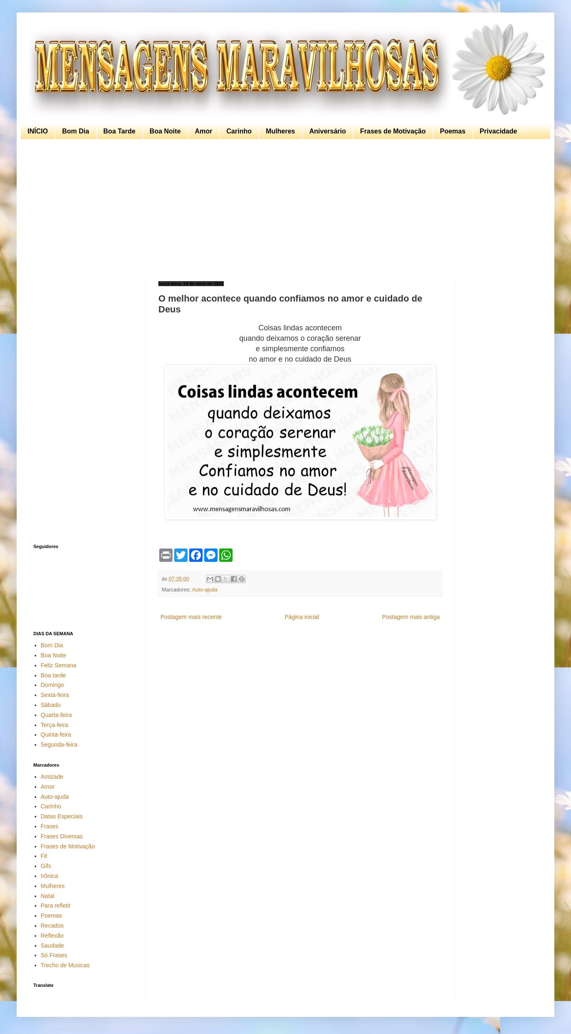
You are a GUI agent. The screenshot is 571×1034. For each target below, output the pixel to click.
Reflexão (52, 935)
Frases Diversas (62, 836)
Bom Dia (75, 131)
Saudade (52, 945)
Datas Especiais (62, 816)
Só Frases (54, 955)
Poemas (452, 131)
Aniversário (327, 131)
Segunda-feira (59, 744)
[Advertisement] (283, 210)
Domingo (52, 685)
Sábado (51, 705)
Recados (52, 925)
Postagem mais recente (191, 617)
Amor (204, 131)
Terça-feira (54, 725)
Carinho (238, 131)
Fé (44, 856)
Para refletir (56, 905)
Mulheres (280, 131)
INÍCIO (38, 131)
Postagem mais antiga (411, 617)
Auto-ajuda (205, 590)
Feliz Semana (59, 665)
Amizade (52, 776)
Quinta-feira (56, 734)
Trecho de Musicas (65, 965)
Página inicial (302, 617)
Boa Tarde (119, 131)
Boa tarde (53, 675)
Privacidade (498, 131)
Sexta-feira (55, 695)
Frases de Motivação (393, 131)
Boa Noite (165, 131)
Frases (50, 826)
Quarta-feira (56, 715)
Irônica (49, 876)
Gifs (46, 866)
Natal (48, 896)
